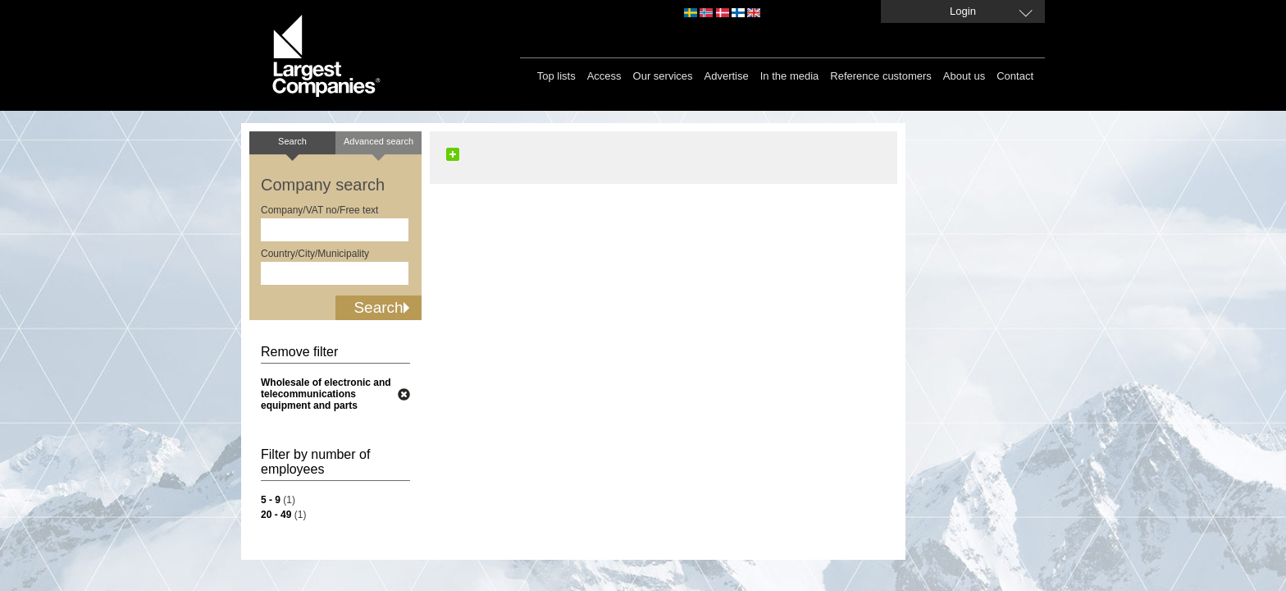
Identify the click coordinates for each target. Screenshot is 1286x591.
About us (964, 76)
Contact (1014, 76)
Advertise (727, 76)
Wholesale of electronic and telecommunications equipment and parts (326, 394)
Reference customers (881, 76)
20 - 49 (276, 514)
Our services (663, 76)
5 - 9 (270, 500)
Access (604, 76)
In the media (789, 76)
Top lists (556, 76)
